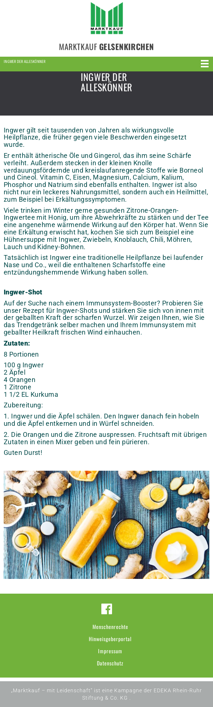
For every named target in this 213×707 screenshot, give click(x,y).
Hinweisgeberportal (110, 639)
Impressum (110, 651)
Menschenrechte (110, 626)
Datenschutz (110, 663)
